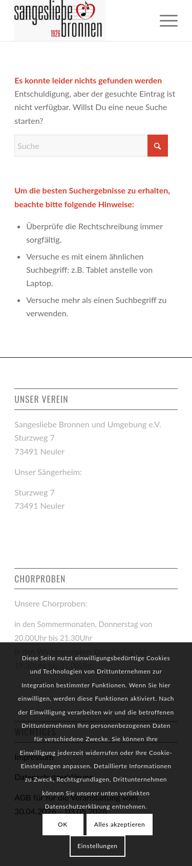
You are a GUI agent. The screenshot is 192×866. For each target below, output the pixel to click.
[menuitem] (164, 20)
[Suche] (91, 146)
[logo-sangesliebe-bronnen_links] (79, 20)
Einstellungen (97, 846)
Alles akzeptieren (119, 824)
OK (63, 824)
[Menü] (164, 20)
